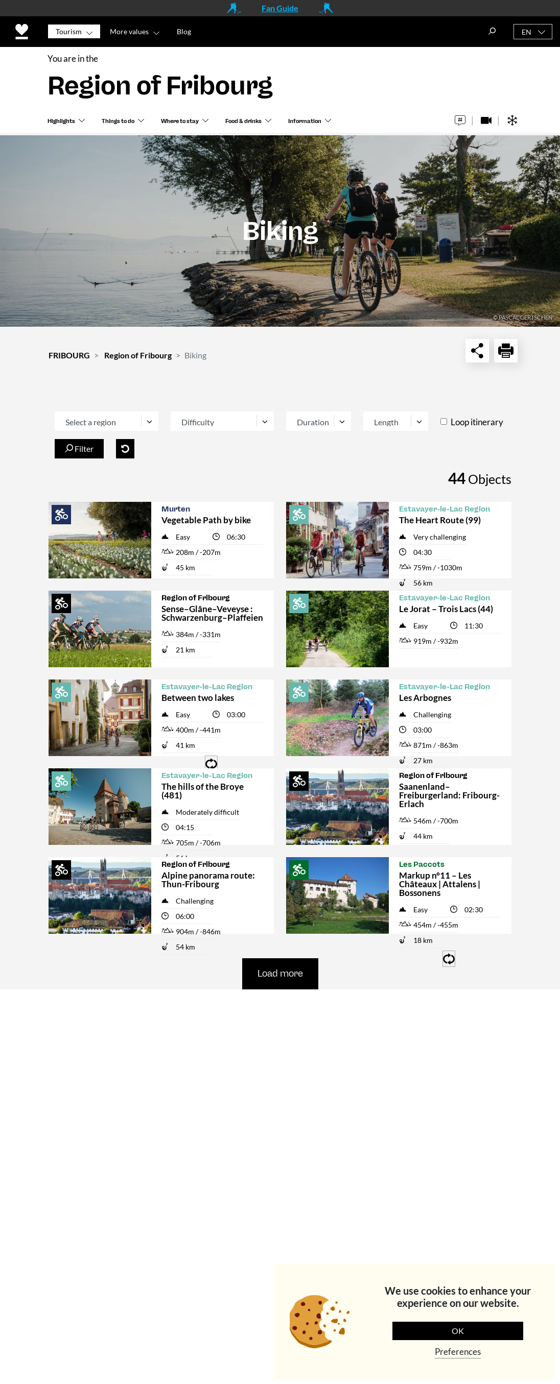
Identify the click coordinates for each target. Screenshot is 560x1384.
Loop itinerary (477, 422)
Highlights (61, 122)
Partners (271, 1125)
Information (304, 122)
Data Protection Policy (267, 1328)
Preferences (458, 1351)
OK (458, 1331)
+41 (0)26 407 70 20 (182, 1095)
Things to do (118, 122)
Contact (270, 1020)
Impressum (276, 1149)
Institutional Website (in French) (303, 1073)
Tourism (69, 31)
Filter (79, 448)
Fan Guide (280, 8)
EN (526, 32)
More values (129, 31)
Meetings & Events (291, 1102)
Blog (184, 31)
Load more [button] (280, 973)
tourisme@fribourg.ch (172, 1108)
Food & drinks (243, 122)
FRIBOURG (69, 355)
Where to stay (180, 122)
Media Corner (282, 1044)
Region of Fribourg (138, 355)
